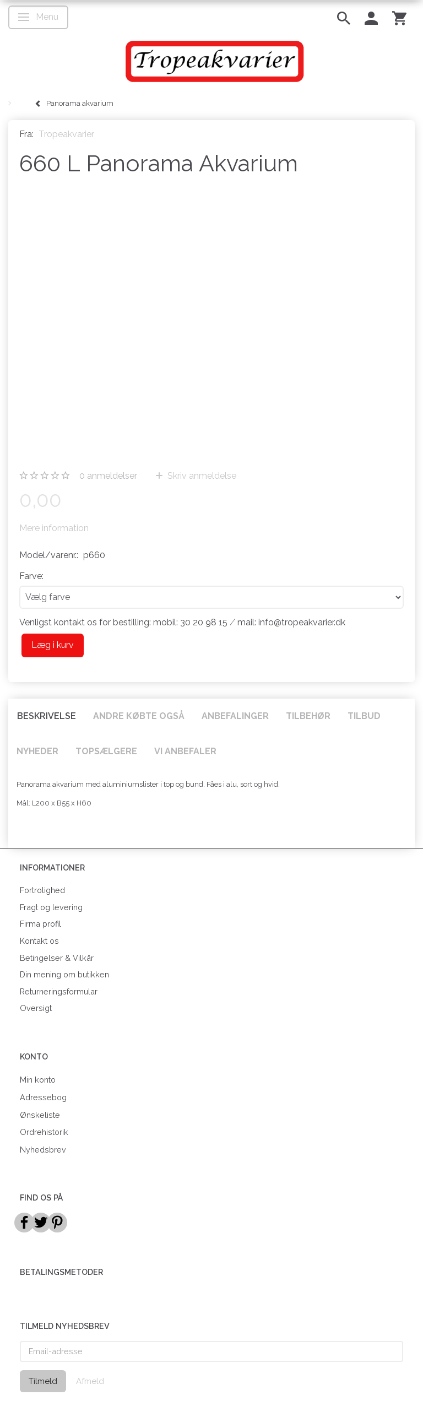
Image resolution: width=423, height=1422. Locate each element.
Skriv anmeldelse (200, 476)
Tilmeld (43, 1381)
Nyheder (37, 751)
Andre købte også (139, 716)
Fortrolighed (42, 890)
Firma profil (40, 923)
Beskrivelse (46, 716)
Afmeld (90, 1381)
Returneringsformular (58, 991)
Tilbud (364, 716)
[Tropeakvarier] (211, 61)
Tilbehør (308, 716)
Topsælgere (106, 751)
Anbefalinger (235, 716)
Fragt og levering (51, 907)
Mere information (54, 528)
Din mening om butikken (64, 974)
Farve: (31, 576)
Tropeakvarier (66, 134)
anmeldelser (108, 476)
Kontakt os (39, 940)
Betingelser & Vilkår (57, 958)
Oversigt (36, 1008)
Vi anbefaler (185, 751)
